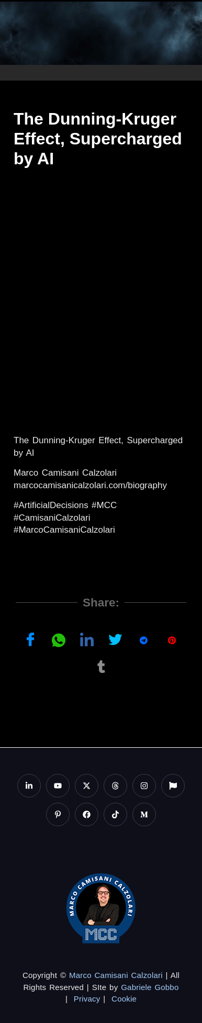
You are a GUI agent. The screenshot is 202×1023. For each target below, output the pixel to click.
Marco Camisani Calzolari (116, 975)
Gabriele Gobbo (149, 987)
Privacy (87, 998)
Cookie (124, 998)
